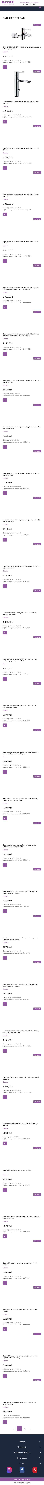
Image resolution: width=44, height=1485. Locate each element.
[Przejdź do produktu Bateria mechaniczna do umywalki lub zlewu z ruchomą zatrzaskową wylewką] (22, 692)
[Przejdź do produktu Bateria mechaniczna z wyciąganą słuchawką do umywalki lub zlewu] (22, 1063)
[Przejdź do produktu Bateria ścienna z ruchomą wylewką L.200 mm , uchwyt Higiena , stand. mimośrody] (22, 1342)
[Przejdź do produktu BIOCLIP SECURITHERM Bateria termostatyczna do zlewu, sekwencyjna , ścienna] (22, 33)
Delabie (5, 52)
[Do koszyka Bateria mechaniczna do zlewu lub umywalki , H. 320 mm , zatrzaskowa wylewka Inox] (5, 1051)
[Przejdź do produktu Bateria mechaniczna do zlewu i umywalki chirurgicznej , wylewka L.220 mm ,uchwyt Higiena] (22, 738)
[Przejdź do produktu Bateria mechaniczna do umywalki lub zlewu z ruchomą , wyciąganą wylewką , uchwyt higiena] (22, 645)
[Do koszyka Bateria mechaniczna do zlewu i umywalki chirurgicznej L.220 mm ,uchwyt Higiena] (5, 1004)
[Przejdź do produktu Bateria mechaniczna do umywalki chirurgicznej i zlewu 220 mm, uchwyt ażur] (22, 366)
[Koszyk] (38, 8)
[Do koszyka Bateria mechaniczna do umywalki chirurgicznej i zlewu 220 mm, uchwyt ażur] (5, 400)
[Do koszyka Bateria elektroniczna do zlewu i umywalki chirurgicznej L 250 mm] (5, 168)
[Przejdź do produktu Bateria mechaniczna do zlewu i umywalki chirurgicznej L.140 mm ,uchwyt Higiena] (22, 877)
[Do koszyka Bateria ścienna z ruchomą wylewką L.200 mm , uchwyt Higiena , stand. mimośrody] (5, 1376)
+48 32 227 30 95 (29, 4)
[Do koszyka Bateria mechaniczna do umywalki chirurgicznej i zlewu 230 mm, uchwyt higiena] (5, 540)
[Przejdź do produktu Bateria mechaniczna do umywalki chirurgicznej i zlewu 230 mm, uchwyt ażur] (22, 459)
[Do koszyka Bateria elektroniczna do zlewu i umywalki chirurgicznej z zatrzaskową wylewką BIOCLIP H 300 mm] (5, 354)
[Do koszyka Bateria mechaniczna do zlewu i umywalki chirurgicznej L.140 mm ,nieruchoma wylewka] (5, 818)
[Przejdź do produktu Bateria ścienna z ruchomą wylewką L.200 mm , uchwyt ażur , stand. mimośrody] (22, 1203)
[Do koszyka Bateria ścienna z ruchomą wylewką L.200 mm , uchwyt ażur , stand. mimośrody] (5, 1236)
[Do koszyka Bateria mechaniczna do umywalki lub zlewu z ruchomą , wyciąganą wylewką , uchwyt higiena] (5, 679)
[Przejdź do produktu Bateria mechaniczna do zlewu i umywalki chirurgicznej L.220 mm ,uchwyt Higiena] (22, 970)
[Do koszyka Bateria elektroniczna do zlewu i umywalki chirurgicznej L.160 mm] (5, 261)
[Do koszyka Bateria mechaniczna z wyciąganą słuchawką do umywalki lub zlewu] (5, 1097)
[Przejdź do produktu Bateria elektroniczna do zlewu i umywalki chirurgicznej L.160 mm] (22, 227)
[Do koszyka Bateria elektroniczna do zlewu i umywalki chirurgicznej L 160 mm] (5, 121)
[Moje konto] (27, 9)
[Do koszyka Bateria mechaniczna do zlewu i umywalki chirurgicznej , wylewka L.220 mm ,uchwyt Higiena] (5, 772)
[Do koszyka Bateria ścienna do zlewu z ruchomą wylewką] (5, 1190)
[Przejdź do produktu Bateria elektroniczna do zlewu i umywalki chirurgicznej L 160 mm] (22, 84)
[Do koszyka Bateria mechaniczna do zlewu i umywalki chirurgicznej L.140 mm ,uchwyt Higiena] (5, 911)
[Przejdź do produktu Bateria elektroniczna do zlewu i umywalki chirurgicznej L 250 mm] (22, 134)
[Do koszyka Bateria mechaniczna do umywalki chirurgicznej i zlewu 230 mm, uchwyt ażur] (5, 493)
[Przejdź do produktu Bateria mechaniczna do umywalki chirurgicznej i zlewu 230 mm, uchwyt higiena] (22, 506)
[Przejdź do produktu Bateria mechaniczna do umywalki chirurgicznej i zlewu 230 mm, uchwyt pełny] (22, 552)
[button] (5, 9)
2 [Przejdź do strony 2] (24, 1429)
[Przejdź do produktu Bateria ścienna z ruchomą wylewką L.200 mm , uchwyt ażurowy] (22, 1249)
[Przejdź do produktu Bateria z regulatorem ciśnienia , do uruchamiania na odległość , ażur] (22, 1388)
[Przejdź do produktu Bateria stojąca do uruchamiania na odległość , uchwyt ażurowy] (22, 1110)
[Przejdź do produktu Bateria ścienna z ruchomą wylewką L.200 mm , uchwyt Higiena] (22, 1296)
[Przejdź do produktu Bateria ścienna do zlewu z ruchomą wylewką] (22, 1156)
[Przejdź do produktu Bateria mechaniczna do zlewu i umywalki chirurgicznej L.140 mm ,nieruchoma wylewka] (22, 785)
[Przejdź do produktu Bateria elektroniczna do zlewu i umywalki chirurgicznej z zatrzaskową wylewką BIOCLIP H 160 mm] (22, 274)
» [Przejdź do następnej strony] (30, 1429)
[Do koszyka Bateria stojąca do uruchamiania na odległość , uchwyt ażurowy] (5, 1143)
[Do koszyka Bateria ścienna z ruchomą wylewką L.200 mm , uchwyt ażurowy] (5, 1283)
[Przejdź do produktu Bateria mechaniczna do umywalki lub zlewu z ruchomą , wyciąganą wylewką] (22, 599)
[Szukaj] (16, 9)
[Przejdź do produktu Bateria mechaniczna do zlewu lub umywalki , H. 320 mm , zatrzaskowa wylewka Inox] (22, 1017)
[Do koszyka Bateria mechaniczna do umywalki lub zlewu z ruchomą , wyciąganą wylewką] (5, 632)
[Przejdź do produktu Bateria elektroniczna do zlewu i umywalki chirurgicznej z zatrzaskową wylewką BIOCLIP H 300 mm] (22, 320)
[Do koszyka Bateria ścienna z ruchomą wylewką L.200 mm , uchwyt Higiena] (5, 1329)
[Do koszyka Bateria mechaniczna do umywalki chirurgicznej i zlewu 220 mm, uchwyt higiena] (5, 447)
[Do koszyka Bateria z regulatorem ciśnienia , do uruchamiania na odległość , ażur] (5, 1422)
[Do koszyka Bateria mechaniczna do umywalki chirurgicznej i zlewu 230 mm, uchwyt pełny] (5, 586)
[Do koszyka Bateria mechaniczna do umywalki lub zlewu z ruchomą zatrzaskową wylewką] (5, 725)
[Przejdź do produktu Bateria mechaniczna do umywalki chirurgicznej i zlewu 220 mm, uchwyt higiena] (22, 413)
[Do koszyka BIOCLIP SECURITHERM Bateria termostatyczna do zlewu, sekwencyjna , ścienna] (5, 67)
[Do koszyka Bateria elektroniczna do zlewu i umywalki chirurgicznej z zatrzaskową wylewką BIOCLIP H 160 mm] (5, 307)
